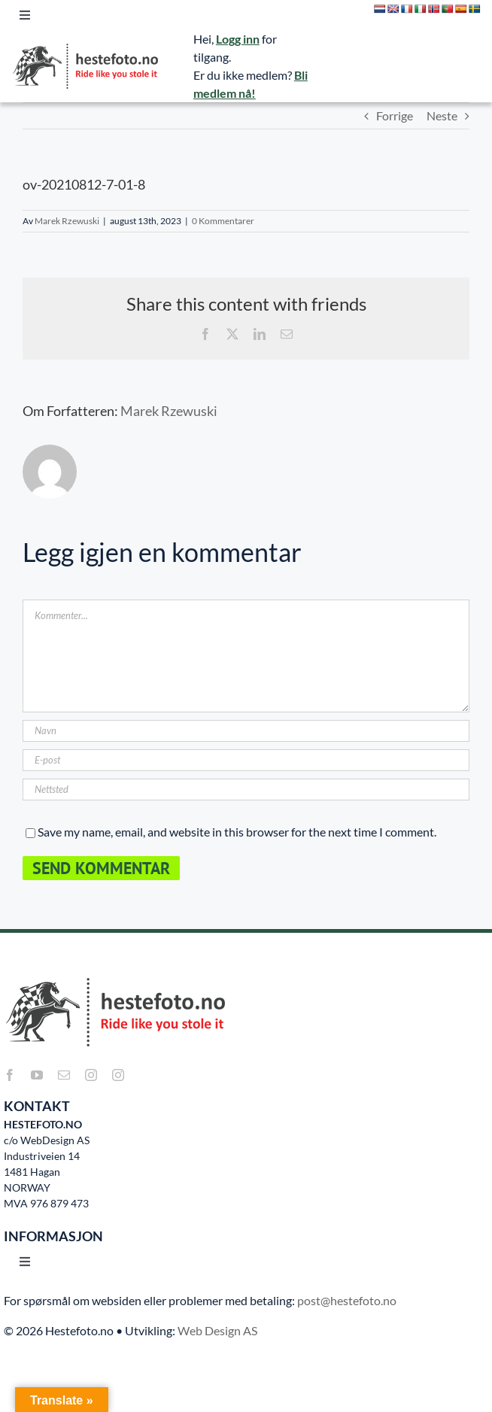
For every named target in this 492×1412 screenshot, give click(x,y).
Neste (442, 115)
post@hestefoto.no (346, 1300)
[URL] (246, 789)
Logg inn (238, 39)
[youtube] (37, 1075)
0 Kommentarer (223, 220)
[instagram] (91, 1075)
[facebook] (10, 1075)
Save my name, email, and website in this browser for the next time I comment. (237, 831)
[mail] (64, 1075)
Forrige (394, 115)
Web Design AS (217, 1330)
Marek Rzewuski (67, 220)
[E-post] (246, 760)
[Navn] (246, 731)
